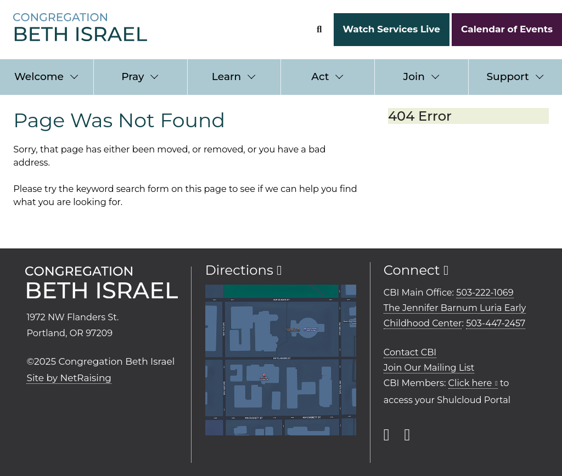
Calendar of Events (507, 29)
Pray (132, 76)
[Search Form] (319, 29)
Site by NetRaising (68, 377)
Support (507, 76)
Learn (226, 76)
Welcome (39, 76)
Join (414, 76)
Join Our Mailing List (429, 367)
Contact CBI (410, 352)
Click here (470, 382)
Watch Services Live (391, 29)
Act (320, 76)
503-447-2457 (495, 323)
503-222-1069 (484, 292)
